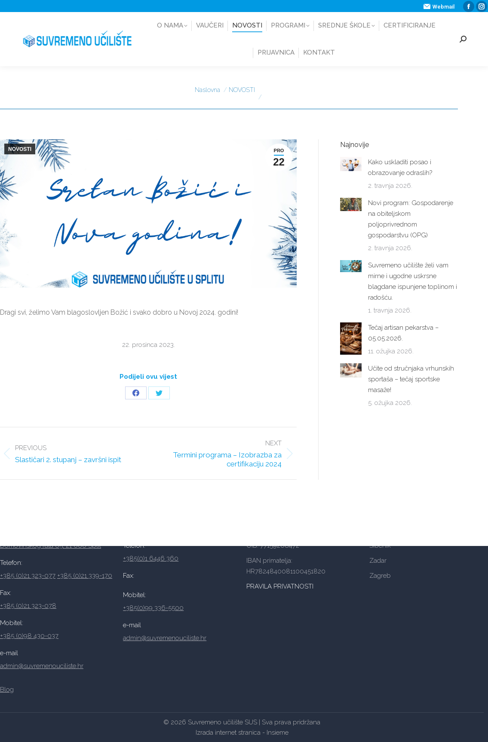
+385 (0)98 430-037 (29, 636)
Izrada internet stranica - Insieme (242, 732)
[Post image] (351, 164)
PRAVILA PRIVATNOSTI (280, 586)
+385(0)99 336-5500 (153, 608)
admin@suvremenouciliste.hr (41, 666)
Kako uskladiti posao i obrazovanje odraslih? (400, 167)
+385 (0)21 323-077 (27, 575)
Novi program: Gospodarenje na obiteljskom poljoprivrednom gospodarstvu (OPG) (410, 219)
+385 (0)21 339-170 (84, 575)
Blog (7, 689)
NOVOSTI (19, 149)
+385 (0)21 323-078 (28, 606)
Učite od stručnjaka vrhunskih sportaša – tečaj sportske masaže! (411, 379)
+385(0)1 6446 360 (150, 558)
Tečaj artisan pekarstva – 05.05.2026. (403, 333)
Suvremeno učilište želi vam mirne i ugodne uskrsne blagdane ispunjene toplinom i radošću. (412, 281)
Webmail (439, 7)
